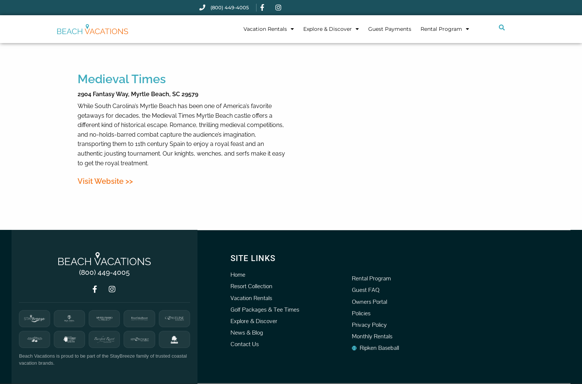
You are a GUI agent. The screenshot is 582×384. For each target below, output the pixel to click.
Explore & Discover (331, 29)
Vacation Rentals (268, 29)
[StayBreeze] (34, 318)
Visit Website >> (105, 181)
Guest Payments (389, 29)
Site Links (253, 258)
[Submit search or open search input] (501, 27)
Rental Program (445, 29)
